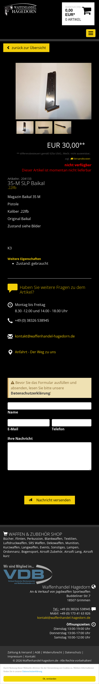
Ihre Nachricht (20, 438)
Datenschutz (73, 652)
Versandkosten (80, 158)
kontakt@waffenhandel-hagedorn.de (45, 336)
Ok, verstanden (49, 678)
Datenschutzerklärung (30, 393)
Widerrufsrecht (52, 652)
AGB (37, 652)
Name (13, 412)
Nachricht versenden (50, 500)
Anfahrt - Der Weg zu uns (35, 352)
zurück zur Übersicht (28, 47)
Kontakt (30, 656)
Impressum (15, 656)
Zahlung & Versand (20, 652)
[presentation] (40, 483)
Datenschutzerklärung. (32, 671)
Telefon (58, 429)
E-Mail (13, 429)
